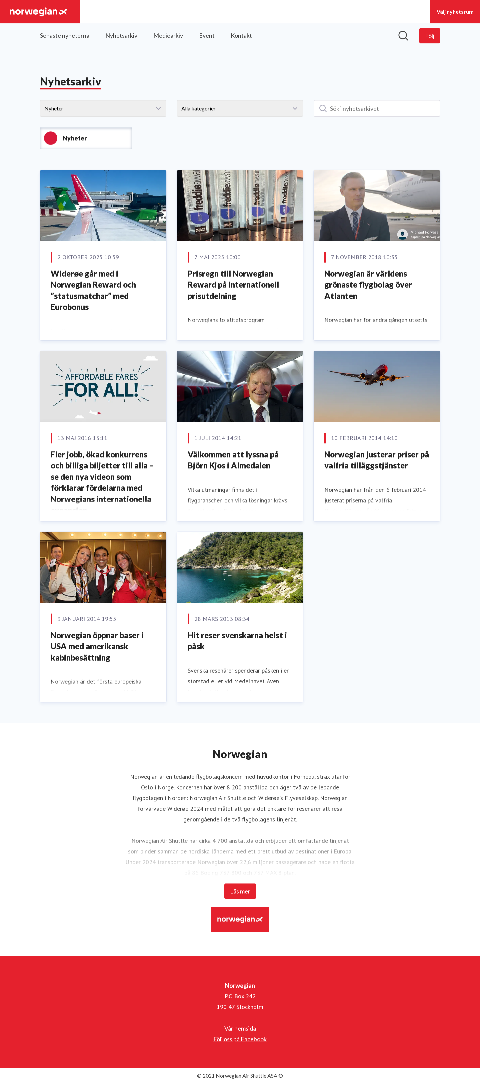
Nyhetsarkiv (121, 35)
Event (207, 35)
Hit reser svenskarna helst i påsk (237, 640)
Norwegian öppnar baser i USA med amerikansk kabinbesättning (97, 646)
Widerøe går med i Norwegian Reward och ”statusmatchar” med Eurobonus (93, 290)
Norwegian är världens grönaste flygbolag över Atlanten (368, 285)
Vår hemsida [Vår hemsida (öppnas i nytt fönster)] (240, 1028)
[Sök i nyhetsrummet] (403, 35)
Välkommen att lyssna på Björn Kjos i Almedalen (233, 459)
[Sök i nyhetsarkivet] (377, 108)
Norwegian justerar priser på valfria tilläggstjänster (376, 459)
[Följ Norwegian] (429, 35)
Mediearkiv (168, 35)
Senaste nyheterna (64, 35)
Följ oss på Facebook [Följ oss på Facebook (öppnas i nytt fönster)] (240, 1039)
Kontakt (241, 35)
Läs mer (240, 891)
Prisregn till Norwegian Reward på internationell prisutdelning (233, 285)
